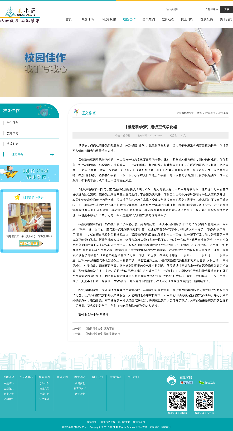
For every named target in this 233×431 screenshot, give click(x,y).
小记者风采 (108, 19)
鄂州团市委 (124, 422)
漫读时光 (27, 144)
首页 (69, 19)
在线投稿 (206, 19)
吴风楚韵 (148, 19)
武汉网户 (154, 427)
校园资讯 (80, 383)
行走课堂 (9, 393)
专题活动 (87, 19)
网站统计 (166, 427)
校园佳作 (129, 21)
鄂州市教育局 (108, 422)
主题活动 (9, 383)
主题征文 (9, 388)
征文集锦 (28, 154)
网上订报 (187, 19)
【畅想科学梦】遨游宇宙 (99, 328)
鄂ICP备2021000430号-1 (75, 427)
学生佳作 (27, 123)
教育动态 (168, 19)
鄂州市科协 (139, 422)
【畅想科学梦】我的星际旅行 (102, 333)
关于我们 (226, 19)
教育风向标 (80, 388)
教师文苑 (27, 133)
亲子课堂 (80, 393)
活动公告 (9, 399)
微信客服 (210, 382)
